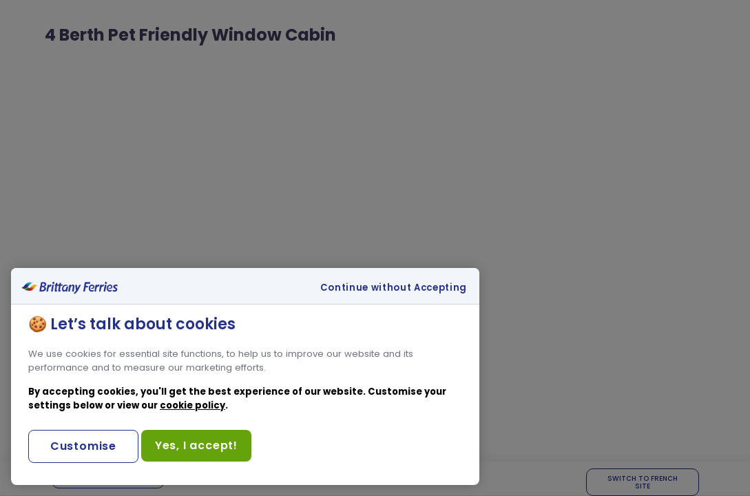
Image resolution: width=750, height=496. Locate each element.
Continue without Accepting (393, 288)
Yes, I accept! (196, 445)
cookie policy (192, 405)
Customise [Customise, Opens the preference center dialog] (83, 446)
